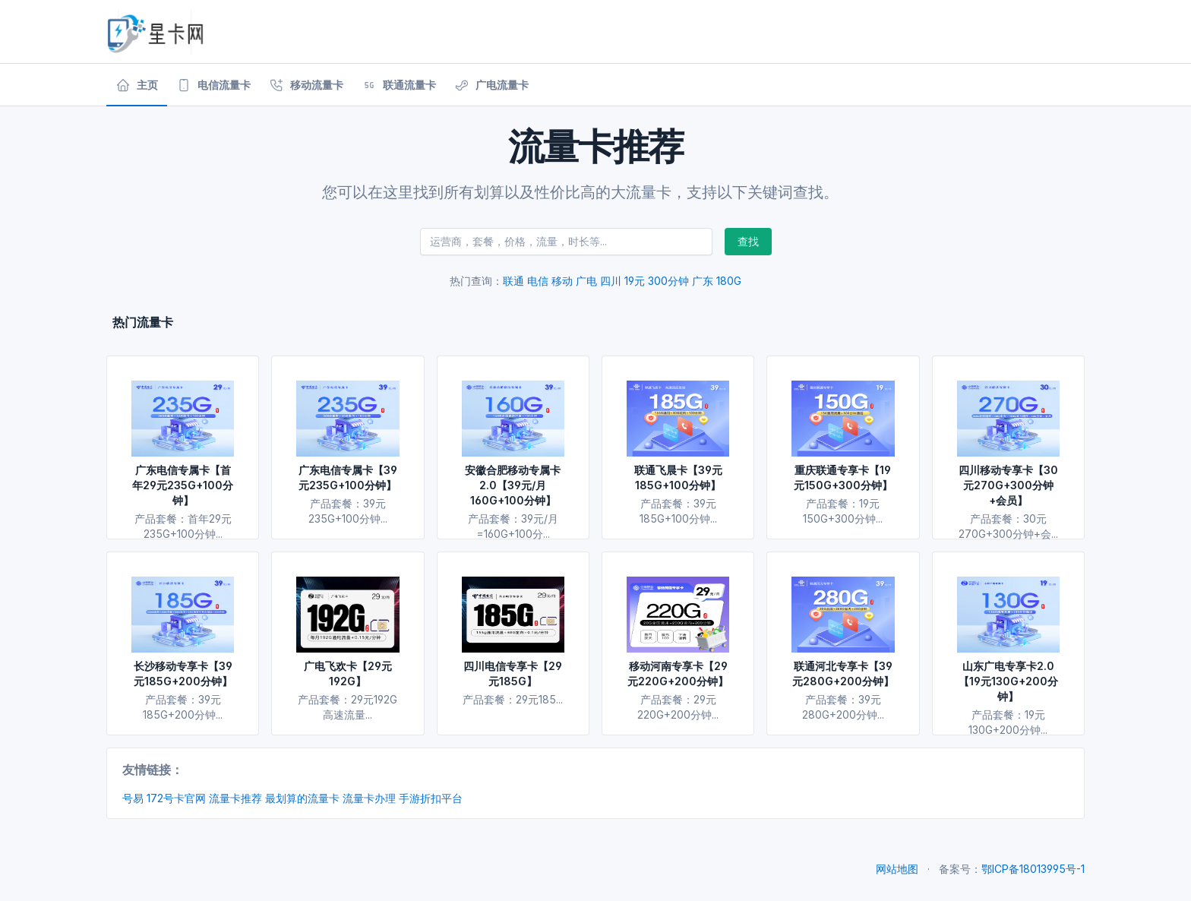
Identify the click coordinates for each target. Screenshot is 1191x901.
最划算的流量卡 (302, 798)
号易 (133, 798)
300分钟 (668, 280)
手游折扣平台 (431, 798)
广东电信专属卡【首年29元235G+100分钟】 (182, 485)
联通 (513, 280)
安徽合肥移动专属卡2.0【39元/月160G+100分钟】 (513, 485)
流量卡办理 (369, 798)
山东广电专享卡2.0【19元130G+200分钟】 (1008, 681)
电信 (537, 280)
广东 (702, 280)
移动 (562, 280)
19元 (634, 280)
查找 (748, 241)
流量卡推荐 (235, 798)
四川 (610, 280)
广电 (586, 280)
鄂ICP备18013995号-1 (1033, 868)
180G (728, 280)
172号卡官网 (176, 798)
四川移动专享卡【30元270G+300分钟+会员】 (1008, 485)
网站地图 (897, 868)
